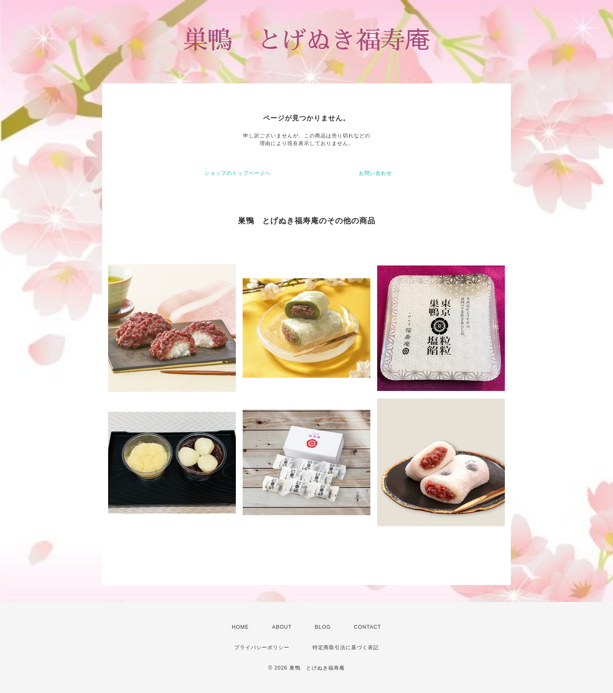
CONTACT (367, 627)
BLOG (323, 627)
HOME (240, 627)
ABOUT (282, 627)
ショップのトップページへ (237, 173)
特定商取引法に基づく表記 (345, 647)
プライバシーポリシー (261, 647)
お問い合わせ (375, 173)
